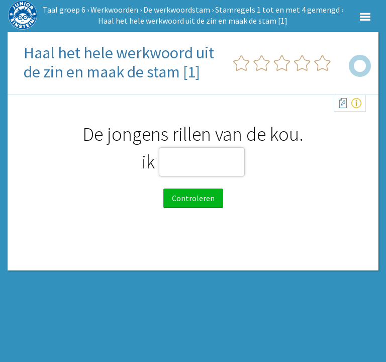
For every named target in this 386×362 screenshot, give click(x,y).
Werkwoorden (114, 10)
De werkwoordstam (176, 10)
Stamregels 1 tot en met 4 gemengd (277, 10)
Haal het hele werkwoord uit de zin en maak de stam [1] (192, 21)
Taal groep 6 (64, 10)
